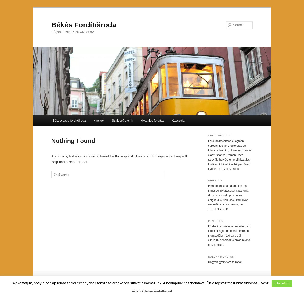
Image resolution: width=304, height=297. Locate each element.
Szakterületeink (122, 120)
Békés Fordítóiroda (83, 25)
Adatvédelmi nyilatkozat (152, 291)
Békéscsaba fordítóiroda (69, 120)
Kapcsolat (178, 120)
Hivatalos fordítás (152, 120)
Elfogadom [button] (282, 283)
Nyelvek (98, 120)
